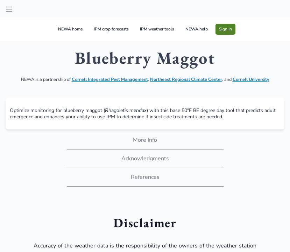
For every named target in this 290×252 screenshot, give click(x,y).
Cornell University (251, 79)
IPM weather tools (157, 29)
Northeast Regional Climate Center (186, 79)
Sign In (225, 29)
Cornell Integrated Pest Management (110, 79)
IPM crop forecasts (111, 29)
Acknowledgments (145, 158)
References (145, 177)
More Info (145, 140)
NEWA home (70, 29)
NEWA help (196, 29)
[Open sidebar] (9, 9)
